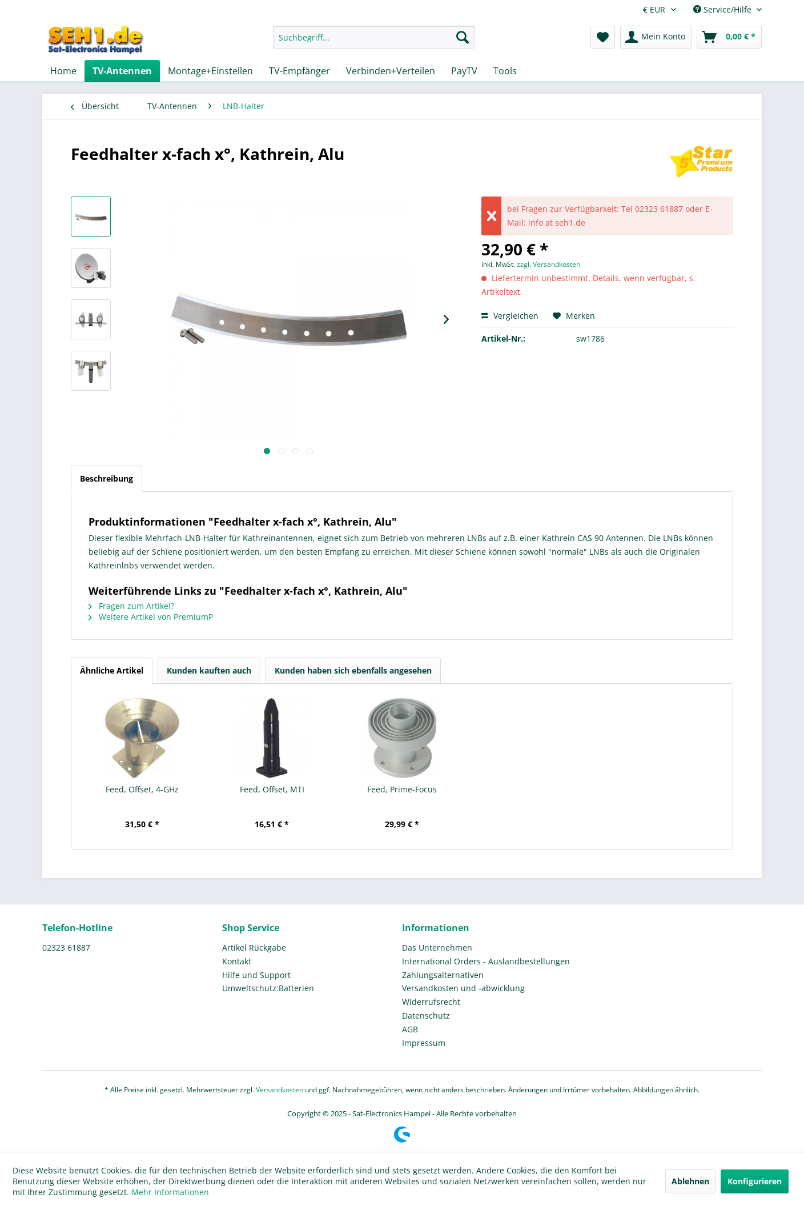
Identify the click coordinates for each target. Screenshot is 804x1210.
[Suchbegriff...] (374, 37)
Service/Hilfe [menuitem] (723, 9)
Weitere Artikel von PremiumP (151, 616)
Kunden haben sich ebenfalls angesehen (353, 670)
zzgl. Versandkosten (548, 264)
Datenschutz (426, 1015)
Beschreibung (106, 478)
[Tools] (505, 71)
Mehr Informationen (170, 1192)
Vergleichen (509, 315)
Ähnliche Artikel (111, 670)
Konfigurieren (754, 1181)
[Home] (63, 71)
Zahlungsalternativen (443, 974)
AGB (410, 1029)
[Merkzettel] (602, 37)
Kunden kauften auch (209, 670)
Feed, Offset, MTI (272, 789)
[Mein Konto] (656, 37)
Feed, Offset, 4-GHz (142, 789)
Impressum (423, 1042)
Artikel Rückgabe (254, 947)
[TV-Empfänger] (299, 71)
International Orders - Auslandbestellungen (486, 961)
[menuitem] (374, 42)
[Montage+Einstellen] (210, 71)
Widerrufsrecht (431, 1001)
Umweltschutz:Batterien (268, 988)
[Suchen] (463, 37)
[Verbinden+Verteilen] (390, 71)
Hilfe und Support (256, 974)
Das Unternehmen (437, 947)
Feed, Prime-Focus (402, 789)
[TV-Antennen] (122, 71)
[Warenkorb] (729, 37)
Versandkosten (279, 1090)
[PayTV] (464, 71)
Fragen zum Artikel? (131, 605)
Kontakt (236, 961)
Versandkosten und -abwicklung (463, 988)
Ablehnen (690, 1181)
